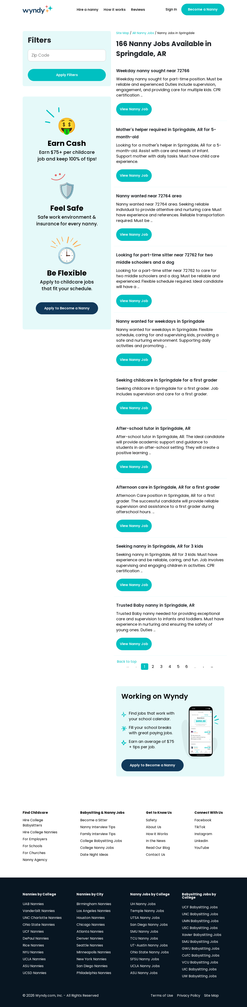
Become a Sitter (94, 820)
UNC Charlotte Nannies (42, 917)
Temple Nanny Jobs (147, 910)
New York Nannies (91, 959)
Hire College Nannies (40, 832)
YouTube (201, 847)
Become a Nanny (203, 9)
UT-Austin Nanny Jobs (149, 945)
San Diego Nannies (92, 965)
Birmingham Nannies (94, 903)
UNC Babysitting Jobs (200, 914)
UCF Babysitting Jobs (200, 907)
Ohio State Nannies (39, 924)
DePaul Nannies (36, 938)
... (195, 666)
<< (128, 667)
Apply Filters (67, 75)
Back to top (127, 661)
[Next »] (204, 666)
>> (212, 667)
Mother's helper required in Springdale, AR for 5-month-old (166, 133)
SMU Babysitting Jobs (200, 941)
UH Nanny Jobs (143, 903)
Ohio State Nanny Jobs (149, 952)
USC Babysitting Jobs (200, 927)
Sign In (171, 9)
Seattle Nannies (90, 945)
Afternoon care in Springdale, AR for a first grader (168, 487)
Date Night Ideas (94, 854)
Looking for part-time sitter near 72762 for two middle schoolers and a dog (164, 258)
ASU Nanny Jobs (144, 972)
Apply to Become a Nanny (67, 308)
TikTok (199, 827)
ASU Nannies (33, 965)
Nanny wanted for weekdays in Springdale (160, 321)
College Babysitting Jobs (101, 840)
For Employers (35, 839)
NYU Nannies (33, 952)
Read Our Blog (158, 847)
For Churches (34, 852)
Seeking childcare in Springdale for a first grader (166, 380)
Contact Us (155, 854)
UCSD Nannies (34, 972)
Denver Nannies (90, 938)
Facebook (202, 820)
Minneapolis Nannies (94, 952)
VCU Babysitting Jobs (200, 962)
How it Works (157, 833)
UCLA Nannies (34, 959)
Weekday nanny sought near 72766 (152, 71)
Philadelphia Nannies (94, 972)
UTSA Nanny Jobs (145, 917)
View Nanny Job (134, 109)
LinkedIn (201, 840)
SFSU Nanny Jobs (144, 959)
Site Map (122, 33)
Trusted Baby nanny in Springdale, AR (155, 605)
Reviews (138, 9)
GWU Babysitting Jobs (200, 948)
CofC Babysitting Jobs (200, 955)
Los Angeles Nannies (94, 910)
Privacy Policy (188, 995)
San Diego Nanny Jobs (149, 924)
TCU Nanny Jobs (144, 938)
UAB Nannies (33, 903)
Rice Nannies (33, 945)
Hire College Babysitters (33, 823)
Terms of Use (162, 995)
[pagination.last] (212, 666)
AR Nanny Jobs (143, 33)
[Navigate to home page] (38, 9)
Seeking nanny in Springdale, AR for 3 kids (159, 546)
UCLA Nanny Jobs (145, 965)
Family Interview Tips (98, 833)
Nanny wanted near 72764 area (148, 196)
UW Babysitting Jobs (199, 976)
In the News (156, 840)
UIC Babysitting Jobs (199, 969)
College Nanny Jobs (97, 847)
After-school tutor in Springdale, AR (153, 428)
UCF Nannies (33, 931)
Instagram (203, 833)
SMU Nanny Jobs (144, 931)
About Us (153, 827)
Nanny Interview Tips (97, 827)
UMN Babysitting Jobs (200, 920)
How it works (115, 9)
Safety (151, 820)
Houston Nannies (91, 917)
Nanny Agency (35, 859)
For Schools (32, 845)
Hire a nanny (87, 9)
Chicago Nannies (91, 924)
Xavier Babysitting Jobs (201, 934)
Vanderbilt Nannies (39, 910)
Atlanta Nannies (90, 931)
